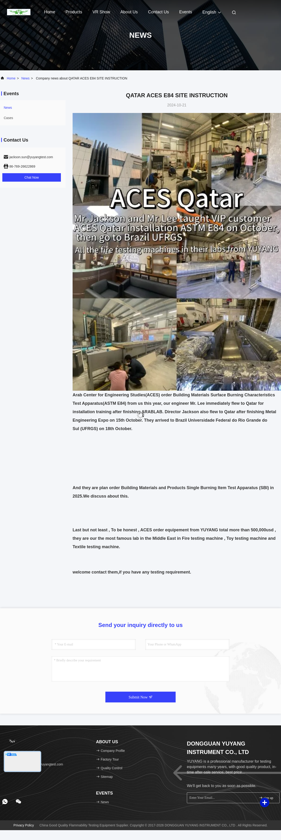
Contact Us (158, 12)
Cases (8, 118)
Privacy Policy (24, 825)
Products (74, 12)
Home (49, 12)
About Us (129, 12)
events (185, 12)
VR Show (101, 12)
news (25, 78)
